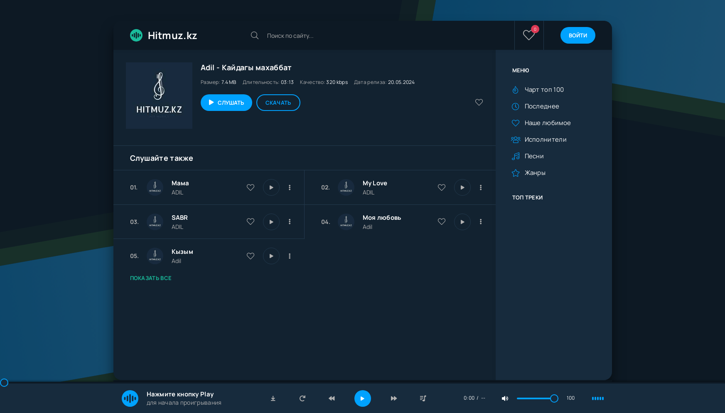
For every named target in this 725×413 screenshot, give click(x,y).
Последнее (542, 106)
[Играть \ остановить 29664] (271, 222)
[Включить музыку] (362, 398)
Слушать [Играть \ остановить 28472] (231, 102)
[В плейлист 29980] (481, 187)
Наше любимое (548, 122)
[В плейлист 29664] (290, 222)
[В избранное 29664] (250, 221)
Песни (534, 156)
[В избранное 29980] (441, 187)
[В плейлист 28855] (290, 256)
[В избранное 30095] (250, 187)
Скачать (278, 102)
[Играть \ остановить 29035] (462, 222)
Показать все (151, 278)
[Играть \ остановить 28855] (271, 256)
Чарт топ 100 (544, 89)
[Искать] (254, 35)
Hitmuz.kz (164, 35)
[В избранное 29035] (441, 221)
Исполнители (546, 139)
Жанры (535, 172)
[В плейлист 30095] (290, 187)
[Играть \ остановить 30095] (271, 187)
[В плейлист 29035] (481, 222)
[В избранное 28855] (250, 256)
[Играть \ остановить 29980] (462, 187)
